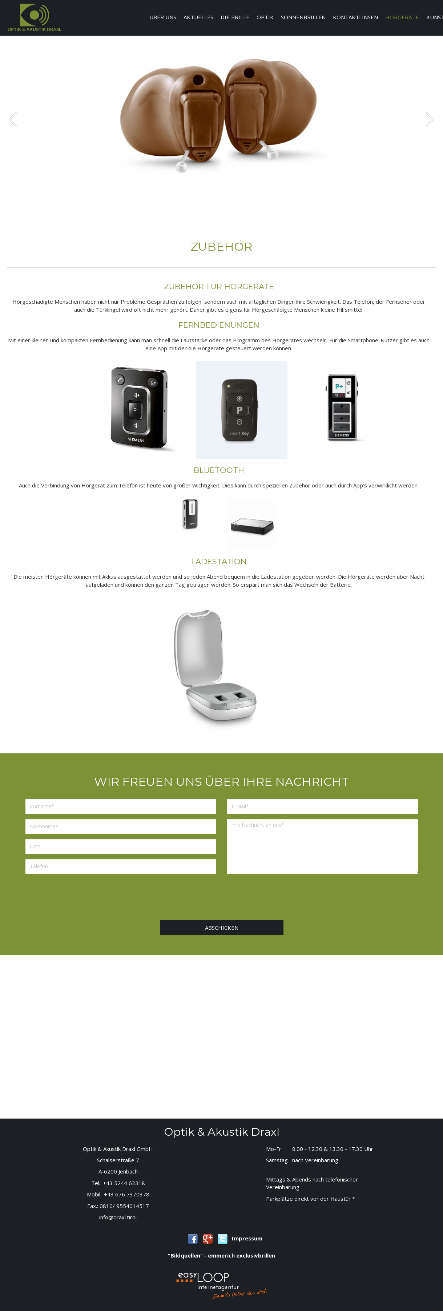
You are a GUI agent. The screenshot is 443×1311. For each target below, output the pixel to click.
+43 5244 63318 (124, 1183)
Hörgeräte (402, 17)
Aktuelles (198, 17)
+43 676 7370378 (126, 1194)
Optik (265, 17)
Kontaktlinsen (355, 17)
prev (13, 119)
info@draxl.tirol (118, 1217)
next (430, 119)
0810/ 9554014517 (124, 1206)
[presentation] (221, 899)
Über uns (162, 17)
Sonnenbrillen (303, 17)
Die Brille (235, 17)
